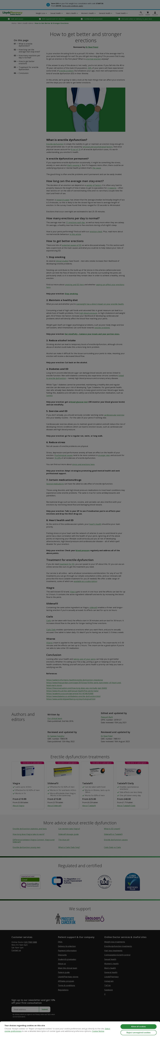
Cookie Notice (98, 1031)
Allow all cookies (138, 1026)
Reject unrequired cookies (139, 1032)
